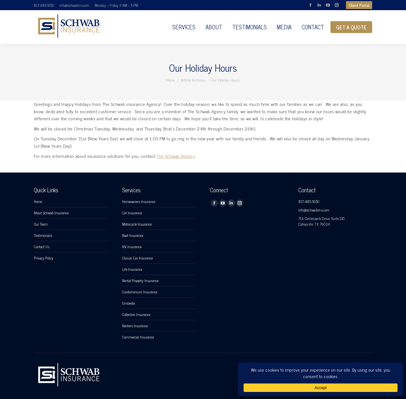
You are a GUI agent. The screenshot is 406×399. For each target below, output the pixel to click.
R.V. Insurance (132, 247)
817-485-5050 (44, 5)
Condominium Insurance (139, 292)
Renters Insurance (135, 326)
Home (38, 201)
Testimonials (43, 235)
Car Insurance (132, 213)
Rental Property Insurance (140, 281)
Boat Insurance (132, 235)
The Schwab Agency (175, 156)
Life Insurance (132, 269)
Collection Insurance (136, 314)
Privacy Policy (43, 258)
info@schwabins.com (74, 5)
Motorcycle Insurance (137, 224)
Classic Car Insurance (137, 258)
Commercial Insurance (138, 337)
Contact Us (41, 247)
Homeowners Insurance (138, 201)
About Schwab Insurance (51, 213)
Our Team (41, 224)
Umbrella (128, 303)
